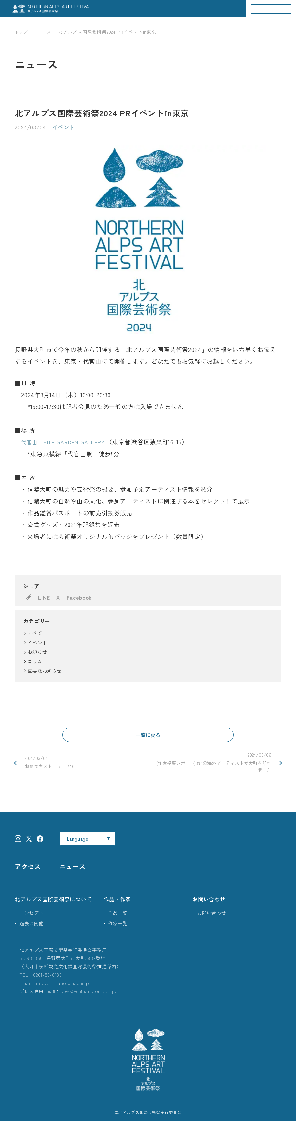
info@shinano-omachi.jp (62, 985)
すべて (35, 633)
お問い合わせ (209, 901)
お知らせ (37, 651)
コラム (35, 661)
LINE (44, 597)
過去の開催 (31, 925)
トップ (22, 32)
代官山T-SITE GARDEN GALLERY (68, 442)
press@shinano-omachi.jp (88, 993)
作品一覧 (118, 915)
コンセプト (31, 915)
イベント (37, 642)
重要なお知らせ (45, 670)
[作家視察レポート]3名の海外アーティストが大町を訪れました (213, 763)
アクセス (28, 868)
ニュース (46, 32)
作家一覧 (118, 925)
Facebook (79, 597)
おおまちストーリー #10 (83, 763)
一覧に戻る (148, 735)
